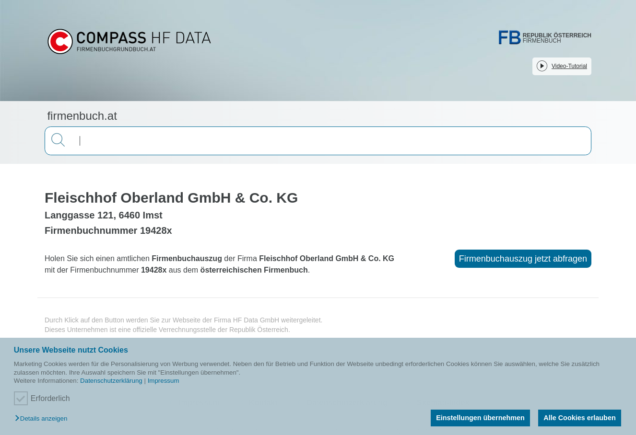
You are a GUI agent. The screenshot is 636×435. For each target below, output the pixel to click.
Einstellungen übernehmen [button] (480, 418)
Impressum (163, 380)
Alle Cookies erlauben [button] (579, 418)
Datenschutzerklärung (111, 380)
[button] (43, 419)
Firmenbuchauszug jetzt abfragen (523, 258)
